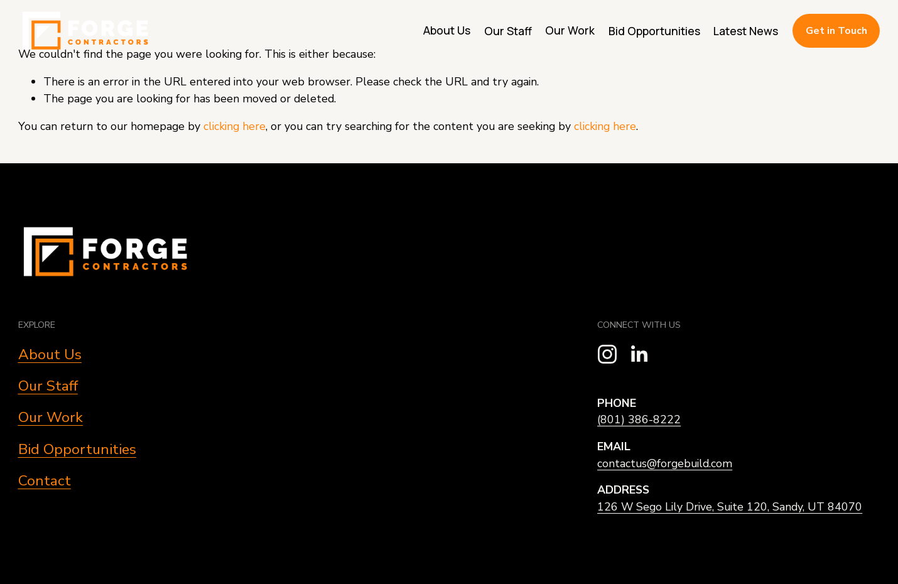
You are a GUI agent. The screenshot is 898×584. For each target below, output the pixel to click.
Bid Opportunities (654, 30)
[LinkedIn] (639, 354)
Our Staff (508, 30)
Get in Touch (836, 31)
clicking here (234, 126)
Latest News (745, 30)
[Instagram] (607, 354)
